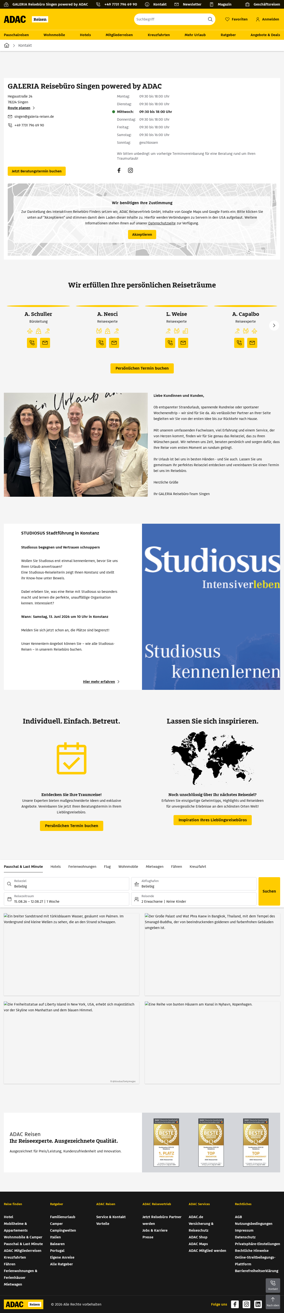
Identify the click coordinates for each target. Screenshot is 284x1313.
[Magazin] (222, 4)
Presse (147, 1237)
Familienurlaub (62, 1217)
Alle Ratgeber (61, 1264)
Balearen (57, 1244)
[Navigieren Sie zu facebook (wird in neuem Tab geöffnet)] (119, 170)
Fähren (176, 866)
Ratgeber (228, 35)
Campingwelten (63, 1230)
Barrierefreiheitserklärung (256, 1271)
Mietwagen (154, 866)
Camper (56, 1224)
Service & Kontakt (111, 1217)
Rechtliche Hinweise (252, 1250)
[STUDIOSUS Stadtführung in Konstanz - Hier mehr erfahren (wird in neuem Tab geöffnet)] (102, 681)
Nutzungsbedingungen (253, 1224)
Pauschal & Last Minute (23, 866)
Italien (55, 1237)
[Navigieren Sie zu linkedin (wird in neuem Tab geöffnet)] (258, 1304)
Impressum (244, 1230)
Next (274, 325)
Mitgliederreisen (119, 35)
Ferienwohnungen (82, 866)
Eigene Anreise (62, 1257)
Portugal (57, 1250)
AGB (238, 1217)
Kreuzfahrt (198, 866)
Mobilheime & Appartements (16, 1227)
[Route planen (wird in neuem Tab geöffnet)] (22, 108)
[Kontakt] (157, 4)
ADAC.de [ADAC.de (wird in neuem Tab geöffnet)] (196, 1217)
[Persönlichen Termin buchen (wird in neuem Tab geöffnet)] (37, 171)
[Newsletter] (189, 4)
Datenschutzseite (162, 223)
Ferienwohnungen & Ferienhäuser (20, 1274)
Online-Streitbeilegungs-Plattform (255, 1260)
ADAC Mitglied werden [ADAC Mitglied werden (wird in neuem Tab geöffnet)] (207, 1250)
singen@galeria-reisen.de (34, 116)
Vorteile (102, 1224)
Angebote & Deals (265, 35)
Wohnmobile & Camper (23, 1237)
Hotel (8, 1217)
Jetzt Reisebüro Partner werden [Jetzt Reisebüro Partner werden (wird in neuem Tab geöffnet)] (161, 1220)
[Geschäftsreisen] (262, 4)
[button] (30, 331)
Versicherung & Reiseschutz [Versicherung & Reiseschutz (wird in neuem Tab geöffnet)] (201, 1227)
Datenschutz (245, 1237)
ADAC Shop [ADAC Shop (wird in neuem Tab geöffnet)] (198, 1237)
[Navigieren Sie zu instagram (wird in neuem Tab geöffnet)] (130, 170)
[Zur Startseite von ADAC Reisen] (27, 19)
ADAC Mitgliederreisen (22, 1250)
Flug (107, 866)
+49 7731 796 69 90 (29, 125)
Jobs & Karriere (155, 1230)
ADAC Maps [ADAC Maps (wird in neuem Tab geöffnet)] (198, 1244)
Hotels (85, 35)
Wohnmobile (54, 35)
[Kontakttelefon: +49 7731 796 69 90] (118, 4)
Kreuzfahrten (159, 35)
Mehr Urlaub (195, 35)
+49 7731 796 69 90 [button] (120, 4)
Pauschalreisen (16, 35)
